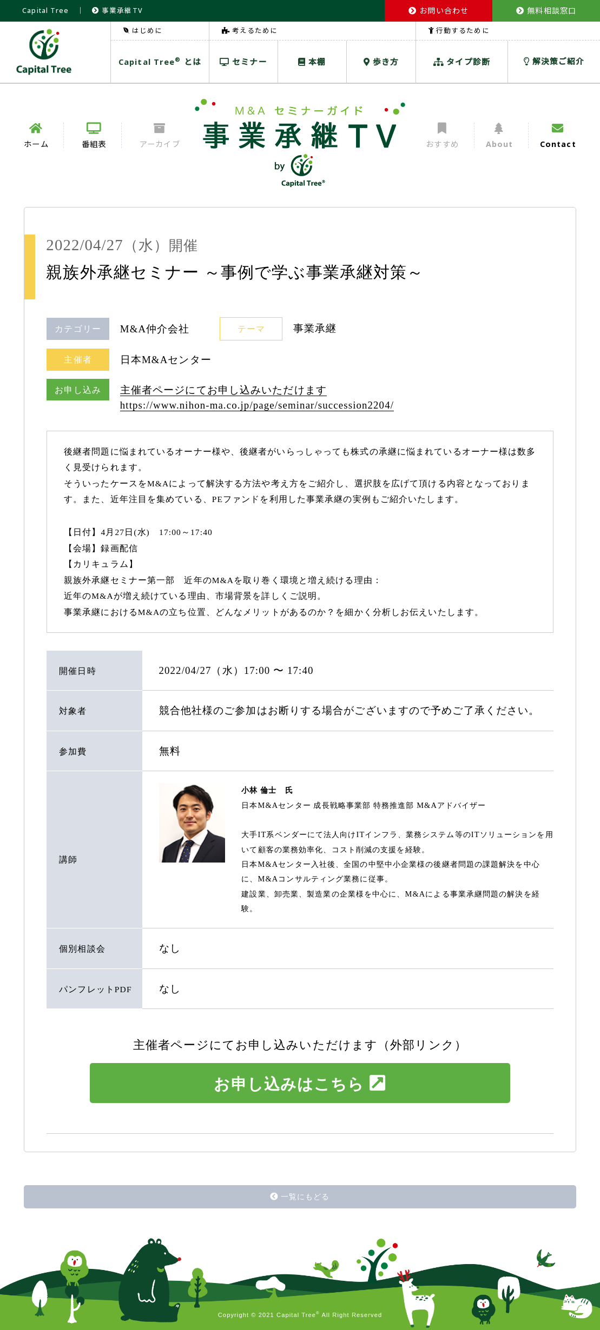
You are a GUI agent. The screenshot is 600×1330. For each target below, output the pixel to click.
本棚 (312, 61)
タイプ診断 (461, 61)
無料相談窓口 (546, 10)
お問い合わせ (438, 10)
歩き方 (381, 61)
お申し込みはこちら (300, 1083)
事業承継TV (117, 10)
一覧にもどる (299, 1196)
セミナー (243, 61)
